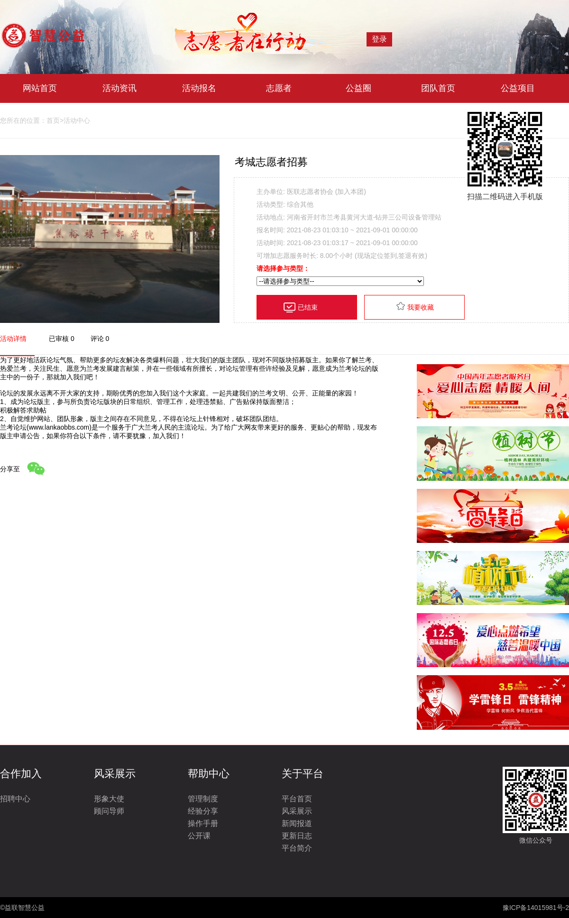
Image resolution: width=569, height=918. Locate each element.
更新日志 (297, 836)
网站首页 (40, 88)
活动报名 (199, 88)
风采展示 (297, 811)
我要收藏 (420, 307)
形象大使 (109, 799)
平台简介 (297, 848)
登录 (379, 39)
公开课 (199, 836)
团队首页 (438, 88)
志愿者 (279, 88)
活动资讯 (119, 88)
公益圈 (358, 88)
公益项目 (518, 88)
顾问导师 (109, 811)
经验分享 (203, 811)
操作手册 (203, 823)
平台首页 (297, 799)
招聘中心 (15, 799)
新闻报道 (297, 823)
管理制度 (203, 799)
